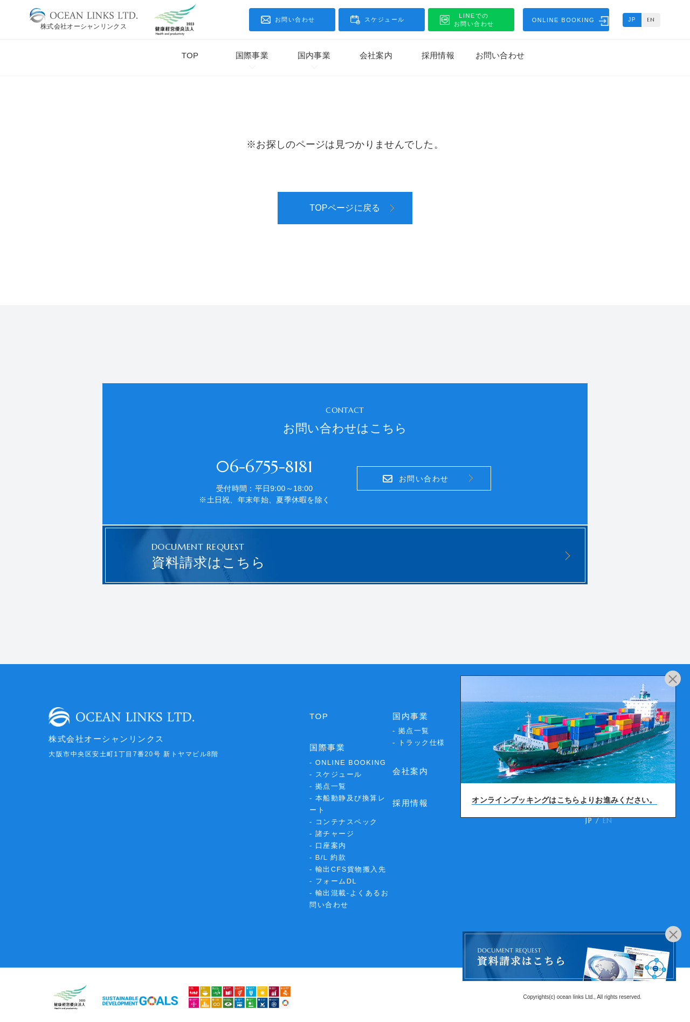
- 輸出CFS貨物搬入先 (348, 864)
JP (632, 20)
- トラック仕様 (418, 738)
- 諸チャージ (331, 829)
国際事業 (252, 55)
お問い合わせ (500, 55)
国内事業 (314, 55)
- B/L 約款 (328, 852)
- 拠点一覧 (328, 781)
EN (651, 19)
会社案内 (376, 55)
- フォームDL (333, 876)
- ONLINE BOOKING (348, 758)
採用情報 (438, 55)
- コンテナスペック (343, 817)
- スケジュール (335, 769)
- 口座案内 (328, 841)
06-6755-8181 (264, 464)
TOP (190, 55)
